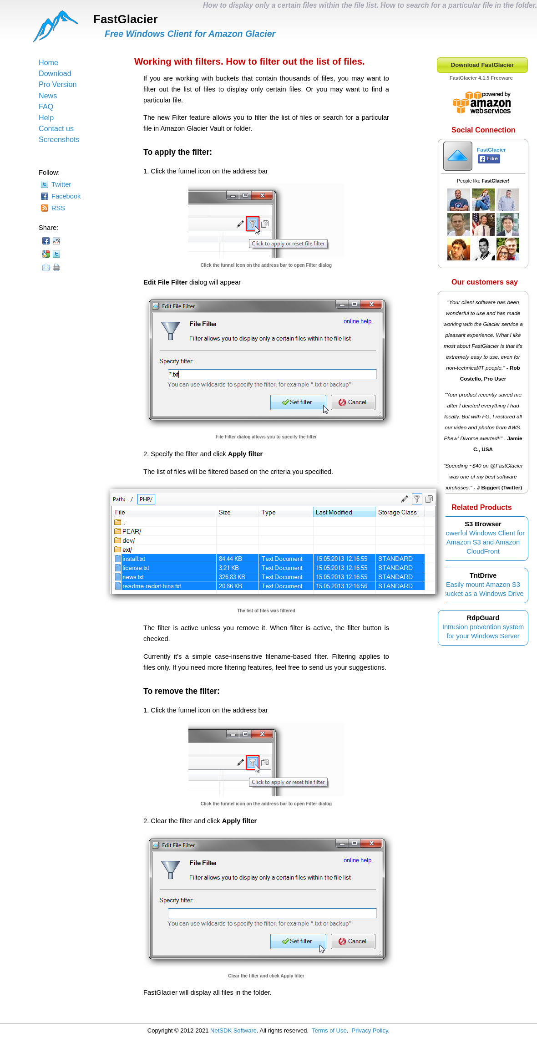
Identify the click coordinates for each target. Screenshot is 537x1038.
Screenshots (59, 139)
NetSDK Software (233, 1030)
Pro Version (57, 84)
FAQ (46, 106)
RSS (58, 208)
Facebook (66, 196)
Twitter (61, 184)
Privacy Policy (370, 1030)
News (48, 96)
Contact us (56, 128)
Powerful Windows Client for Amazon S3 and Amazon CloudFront (483, 542)
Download (55, 73)
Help (46, 117)
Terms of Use (329, 1030)
